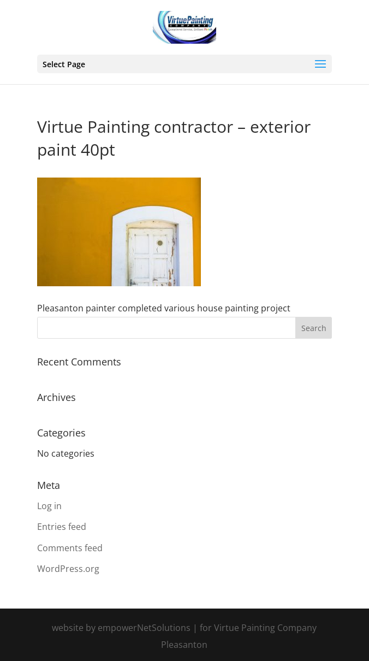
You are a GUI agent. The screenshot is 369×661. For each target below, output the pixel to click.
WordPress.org (68, 569)
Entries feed (61, 527)
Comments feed (70, 548)
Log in (49, 506)
